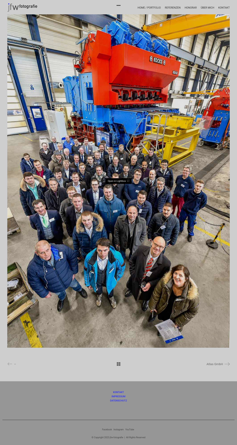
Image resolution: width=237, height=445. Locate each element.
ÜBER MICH (207, 7)
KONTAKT (224, 7)
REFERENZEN (172, 7)
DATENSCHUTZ (118, 400)
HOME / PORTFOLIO (149, 7)
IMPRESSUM (119, 396)
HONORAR (191, 7)
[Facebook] (107, 429)
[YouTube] (129, 429)
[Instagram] (119, 429)
